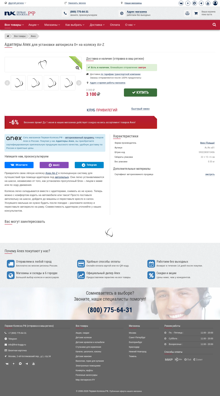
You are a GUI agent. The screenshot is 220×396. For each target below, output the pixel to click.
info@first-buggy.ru (17, 345)
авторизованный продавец (79, 137)
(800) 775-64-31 (79, 11)
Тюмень (133, 356)
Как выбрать (74, 24)
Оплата (115, 24)
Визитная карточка (17, 350)
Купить (140, 92)
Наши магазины (133, 3)
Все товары (82, 325)
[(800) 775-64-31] (65, 13)
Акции (33, 24)
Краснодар (134, 347)
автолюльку (62, 177)
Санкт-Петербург (137, 337)
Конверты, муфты (84, 370)
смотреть (210, 174)
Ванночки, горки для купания (90, 361)
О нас (130, 24)
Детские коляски (84, 337)
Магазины (52, 24)
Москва (132, 333)
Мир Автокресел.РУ (85, 380)
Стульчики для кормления (88, 347)
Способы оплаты (173, 351)
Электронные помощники (88, 366)
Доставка (97, 24)
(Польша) (207, 143)
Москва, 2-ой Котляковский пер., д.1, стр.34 (29, 356)
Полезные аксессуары (86, 375)
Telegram (12, 339)
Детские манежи (84, 356)
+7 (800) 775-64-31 (17, 333)
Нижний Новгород (137, 351)
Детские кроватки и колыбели (90, 342)
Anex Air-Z (51, 173)
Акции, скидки (82, 333)
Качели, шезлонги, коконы (88, 351)
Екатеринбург (135, 342)
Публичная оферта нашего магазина (126, 391)
